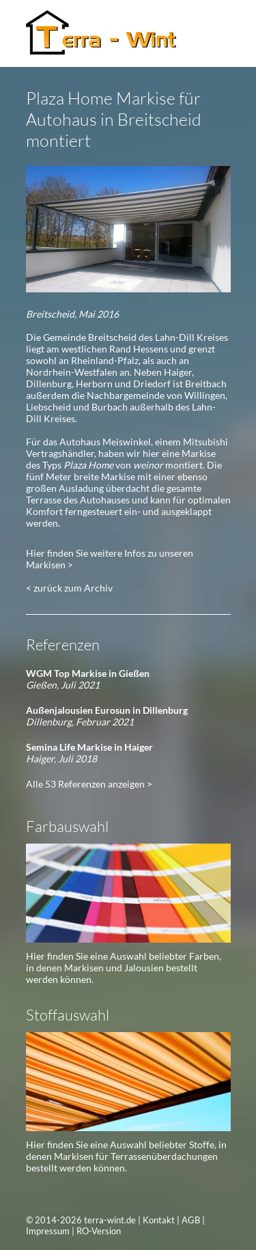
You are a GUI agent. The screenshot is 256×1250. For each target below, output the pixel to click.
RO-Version (98, 1230)
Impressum (48, 1230)
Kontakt (159, 1219)
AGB (191, 1219)
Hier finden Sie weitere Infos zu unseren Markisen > (109, 558)
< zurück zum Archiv (69, 588)
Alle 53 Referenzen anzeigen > (89, 784)
